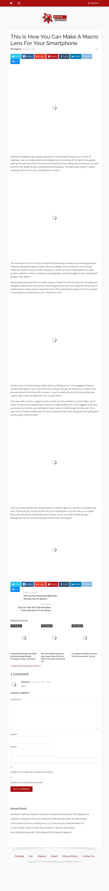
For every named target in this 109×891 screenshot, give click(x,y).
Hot (31, 856)
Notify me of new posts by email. (27, 782)
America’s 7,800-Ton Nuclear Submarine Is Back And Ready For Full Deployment (50, 814)
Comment (16, 699)
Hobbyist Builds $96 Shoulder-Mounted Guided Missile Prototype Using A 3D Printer (24, 656)
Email (14, 746)
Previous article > (32, 665)
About (54, 856)
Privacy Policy (70, 856)
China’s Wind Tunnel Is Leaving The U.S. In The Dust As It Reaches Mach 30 (47, 823)
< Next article (17, 665)
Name (14, 734)
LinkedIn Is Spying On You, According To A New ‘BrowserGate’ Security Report (49, 818)
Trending (19, 856)
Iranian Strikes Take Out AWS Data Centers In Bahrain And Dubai (42, 827)
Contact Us (88, 856)
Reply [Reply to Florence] (49, 682)
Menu (18, 3)
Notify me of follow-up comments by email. (32, 772)
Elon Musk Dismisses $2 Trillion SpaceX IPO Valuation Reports (41, 832)
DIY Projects (16, 626)
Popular (42, 856)
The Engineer (16, 49)
